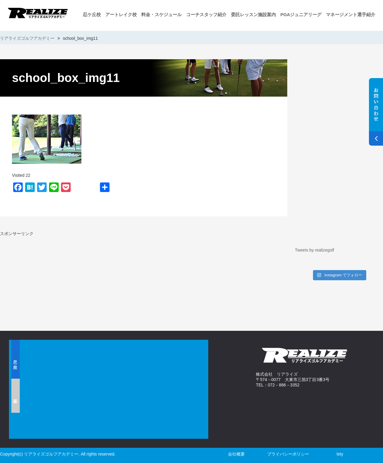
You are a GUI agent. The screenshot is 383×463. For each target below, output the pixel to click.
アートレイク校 (121, 14)
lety (340, 454)
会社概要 (236, 454)
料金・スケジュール (161, 14)
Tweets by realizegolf (314, 250)
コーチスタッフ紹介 (206, 14)
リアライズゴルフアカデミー (27, 38)
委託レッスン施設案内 (253, 14)
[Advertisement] (70, 278)
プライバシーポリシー (288, 454)
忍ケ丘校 (92, 14)
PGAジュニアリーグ (301, 14)
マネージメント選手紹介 (350, 14)
